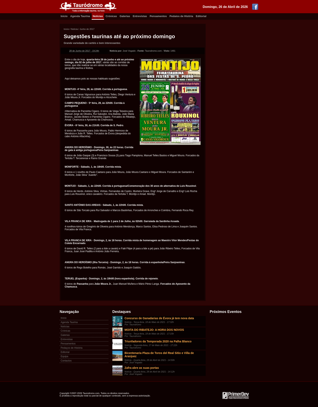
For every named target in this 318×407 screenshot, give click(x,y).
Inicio (64, 16)
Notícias (98, 16)
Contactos (66, 360)
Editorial (201, 16)
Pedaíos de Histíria (181, 16)
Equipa (64, 356)
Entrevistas (140, 16)
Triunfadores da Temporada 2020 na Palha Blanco (158, 341)
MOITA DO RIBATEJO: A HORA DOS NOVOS (154, 329)
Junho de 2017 (87, 29)
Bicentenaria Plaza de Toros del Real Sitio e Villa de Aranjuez (159, 354)
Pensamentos (158, 16)
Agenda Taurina (80, 16)
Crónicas (111, 16)
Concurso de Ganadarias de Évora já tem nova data (159, 318)
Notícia (74, 29)
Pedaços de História (71, 347)
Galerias (125, 16)
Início (66, 29)
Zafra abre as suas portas (142, 367)
